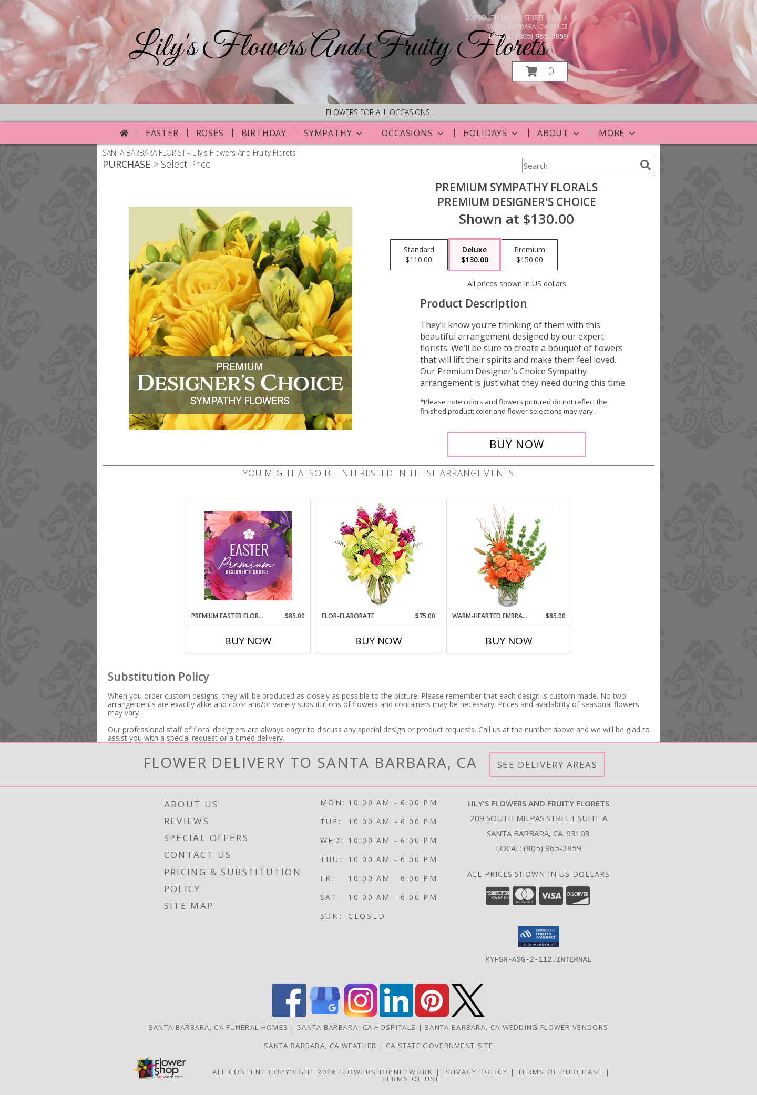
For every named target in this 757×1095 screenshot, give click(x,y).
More (618, 133)
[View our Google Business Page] (325, 1014)
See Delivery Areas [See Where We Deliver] (547, 765)
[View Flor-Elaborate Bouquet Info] (379, 556)
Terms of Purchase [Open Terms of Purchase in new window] (560, 1072)
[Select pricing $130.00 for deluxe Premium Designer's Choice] (474, 255)
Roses (210, 133)
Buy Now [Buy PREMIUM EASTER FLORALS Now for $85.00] (248, 641)
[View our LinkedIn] (396, 1014)
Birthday (264, 133)
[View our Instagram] (360, 1014)
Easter (162, 133)
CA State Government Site (439, 1045)
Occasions (413, 133)
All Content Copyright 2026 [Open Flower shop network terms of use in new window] (274, 1072)
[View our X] (468, 1014)
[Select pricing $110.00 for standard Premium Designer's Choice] (419, 255)
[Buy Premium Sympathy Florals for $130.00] (516, 444)
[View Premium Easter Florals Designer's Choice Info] (248, 555)
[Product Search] (579, 165)
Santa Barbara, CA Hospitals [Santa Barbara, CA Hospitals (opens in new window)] (356, 1027)
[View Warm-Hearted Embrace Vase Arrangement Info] (509, 556)
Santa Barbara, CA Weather (320, 1045)
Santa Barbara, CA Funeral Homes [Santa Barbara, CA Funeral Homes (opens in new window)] (218, 1027)
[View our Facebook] (289, 1014)
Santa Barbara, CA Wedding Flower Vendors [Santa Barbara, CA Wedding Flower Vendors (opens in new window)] (516, 1027)
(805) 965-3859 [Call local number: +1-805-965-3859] (542, 36)
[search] (645, 165)
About (559, 133)
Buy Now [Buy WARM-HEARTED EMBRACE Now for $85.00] (509, 641)
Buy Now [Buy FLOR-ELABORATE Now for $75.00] (378, 641)
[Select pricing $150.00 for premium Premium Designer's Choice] (529, 255)
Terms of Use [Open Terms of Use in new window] (411, 1078)
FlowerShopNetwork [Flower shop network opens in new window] (386, 1072)
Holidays (491, 133)
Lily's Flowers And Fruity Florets (337, 47)
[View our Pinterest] (432, 1014)
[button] (540, 71)
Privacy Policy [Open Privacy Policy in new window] (475, 1072)
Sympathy (334, 133)
